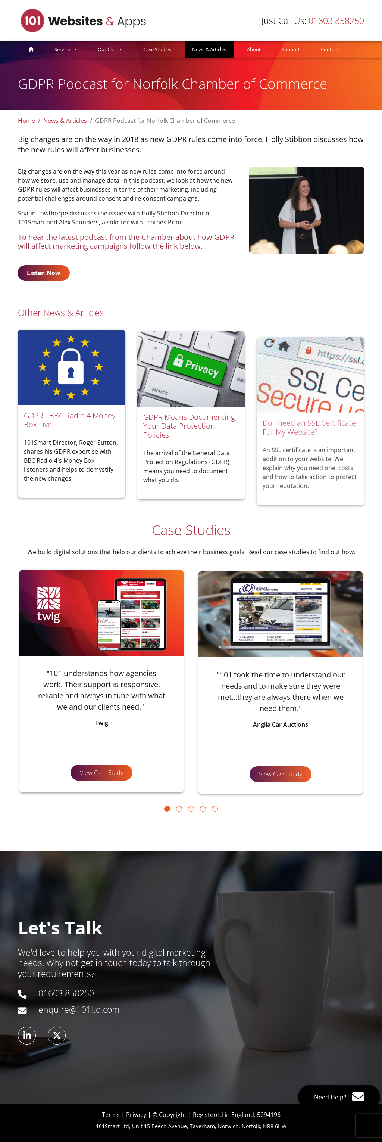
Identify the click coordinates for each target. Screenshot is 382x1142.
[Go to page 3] (191, 809)
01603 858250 (313, 21)
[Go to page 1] (167, 809)
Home (26, 121)
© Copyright (170, 1115)
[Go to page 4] (203, 809)
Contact (329, 49)
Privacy (136, 1115)
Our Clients (110, 49)
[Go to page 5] (215, 809)
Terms (111, 1115)
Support (291, 49)
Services (63, 49)
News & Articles (213, 49)
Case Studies (157, 49)
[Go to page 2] (179, 809)
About (254, 49)
